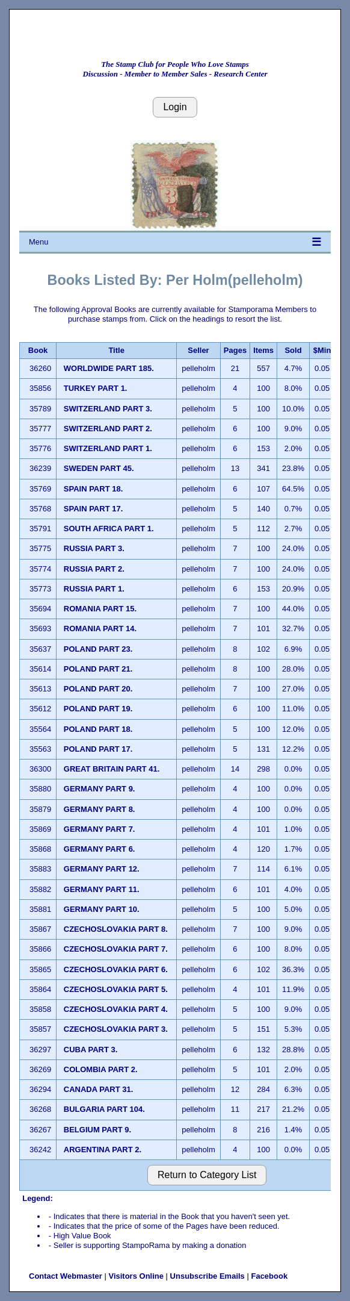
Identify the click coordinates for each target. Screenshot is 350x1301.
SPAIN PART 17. (93, 508)
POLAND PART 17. (98, 748)
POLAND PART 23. (98, 649)
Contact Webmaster (65, 1276)
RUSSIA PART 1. (94, 588)
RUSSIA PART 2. (94, 568)
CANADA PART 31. (99, 1089)
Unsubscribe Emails (207, 1276)
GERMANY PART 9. (99, 788)
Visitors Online (136, 1276)
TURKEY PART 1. (95, 388)
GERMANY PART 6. (99, 848)
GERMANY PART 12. (102, 868)
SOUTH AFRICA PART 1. (109, 528)
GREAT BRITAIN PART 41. (112, 768)
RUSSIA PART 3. (94, 548)
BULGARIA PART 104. (104, 1109)
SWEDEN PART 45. (99, 468)
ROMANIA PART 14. (100, 628)
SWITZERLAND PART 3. (108, 408)
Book (38, 350)
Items (263, 350)
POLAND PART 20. (98, 688)
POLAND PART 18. (98, 729)
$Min (322, 350)
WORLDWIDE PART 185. (109, 368)
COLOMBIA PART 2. (101, 1069)
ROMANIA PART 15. (100, 608)
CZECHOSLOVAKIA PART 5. (116, 989)
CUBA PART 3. (91, 1049)
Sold (292, 350)
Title (116, 350)
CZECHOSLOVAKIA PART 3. (116, 1029)
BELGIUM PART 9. (97, 1129)
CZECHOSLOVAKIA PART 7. (116, 948)
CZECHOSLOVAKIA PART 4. (116, 1009)
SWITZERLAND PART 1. (108, 448)
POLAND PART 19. (98, 708)
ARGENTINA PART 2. (102, 1149)
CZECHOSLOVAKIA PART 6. (116, 969)
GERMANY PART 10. (102, 909)
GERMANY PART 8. (99, 809)
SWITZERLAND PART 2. (108, 428)
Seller (198, 350)
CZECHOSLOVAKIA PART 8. (116, 929)
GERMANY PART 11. (102, 889)
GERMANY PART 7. (99, 829)
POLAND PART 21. (98, 668)
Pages (235, 350)
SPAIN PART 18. (93, 488)
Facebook (269, 1276)
